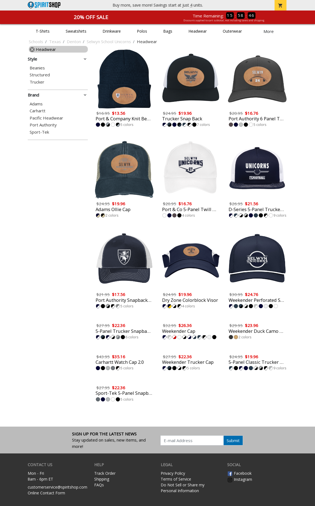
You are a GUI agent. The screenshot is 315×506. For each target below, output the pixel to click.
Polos (142, 31)
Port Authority (43, 125)
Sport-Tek (39, 132)
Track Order (105, 473)
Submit (233, 440)
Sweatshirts (76, 31)
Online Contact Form (46, 492)
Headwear (197, 31)
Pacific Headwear (46, 118)
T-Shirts (43, 31)
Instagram (239, 479)
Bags (167, 31)
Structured (40, 74)
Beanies (37, 68)
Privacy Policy (173, 473)
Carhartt (37, 110)
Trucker (37, 82)
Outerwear (232, 31)
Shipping (101, 479)
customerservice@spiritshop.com (57, 487)
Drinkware (112, 31)
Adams (36, 104)
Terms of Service (176, 479)
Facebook (239, 473)
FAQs (99, 484)
